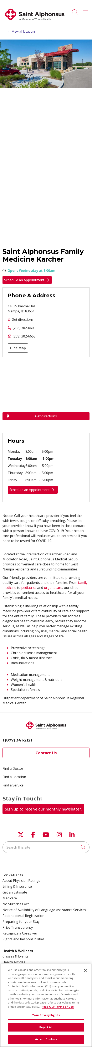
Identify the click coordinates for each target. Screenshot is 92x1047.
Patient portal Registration (23, 915)
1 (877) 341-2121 (17, 740)
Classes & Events (15, 956)
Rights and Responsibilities (23, 939)
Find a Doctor (12, 768)
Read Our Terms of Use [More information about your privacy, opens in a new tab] (58, 1007)
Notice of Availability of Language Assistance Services (44, 910)
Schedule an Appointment (27, 280)
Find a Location (14, 777)
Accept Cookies (46, 1039)
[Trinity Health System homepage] (34, 22)
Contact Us (46, 752)
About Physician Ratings (21, 880)
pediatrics (28, 587)
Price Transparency (17, 927)
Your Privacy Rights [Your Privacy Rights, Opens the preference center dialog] (46, 1015)
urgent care (53, 587)
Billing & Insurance (17, 886)
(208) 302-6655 (24, 336)
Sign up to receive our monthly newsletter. (43, 809)
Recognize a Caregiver (19, 933)
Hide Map (18, 348)
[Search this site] (46, 847)
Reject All (45, 1027)
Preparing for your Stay (21, 921)
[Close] (85, 970)
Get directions (23, 319)
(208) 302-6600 (24, 328)
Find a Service (13, 785)
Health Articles (13, 962)
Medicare (9, 898)
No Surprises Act (15, 904)
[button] (86, 10)
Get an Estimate (14, 892)
